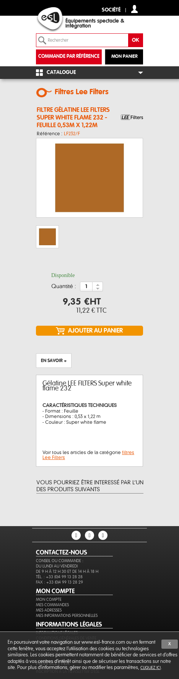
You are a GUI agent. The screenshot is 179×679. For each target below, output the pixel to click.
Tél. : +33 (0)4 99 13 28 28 (59, 577)
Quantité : (63, 286)
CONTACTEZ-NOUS (61, 552)
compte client (134, 9)
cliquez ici (150, 668)
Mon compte (49, 599)
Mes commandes (52, 605)
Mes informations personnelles (67, 615)
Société (111, 10)
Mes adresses (49, 610)
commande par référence (68, 56)
